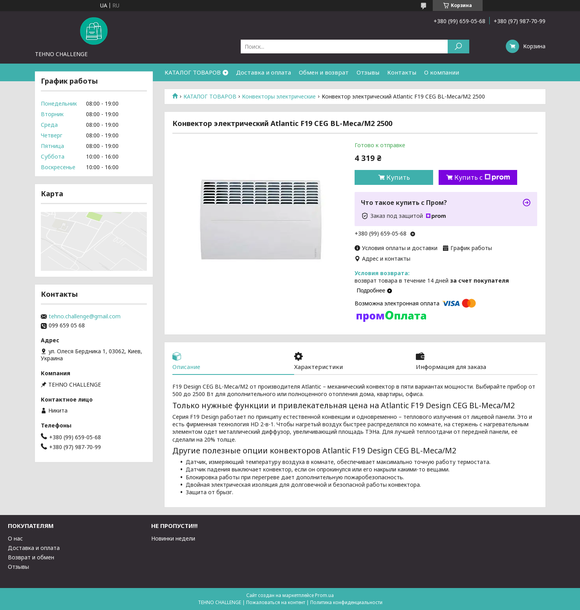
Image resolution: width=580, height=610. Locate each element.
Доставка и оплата (263, 72)
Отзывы (368, 72)
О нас (15, 538)
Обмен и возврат (324, 72)
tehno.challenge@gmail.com (85, 316)
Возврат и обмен (31, 557)
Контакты (401, 72)
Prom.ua (324, 595)
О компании (441, 72)
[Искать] (458, 46)
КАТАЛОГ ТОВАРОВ (193, 72)
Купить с (482, 177)
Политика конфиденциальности (346, 602)
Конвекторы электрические (279, 96)
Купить (398, 177)
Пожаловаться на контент (275, 602)
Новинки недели (173, 538)
